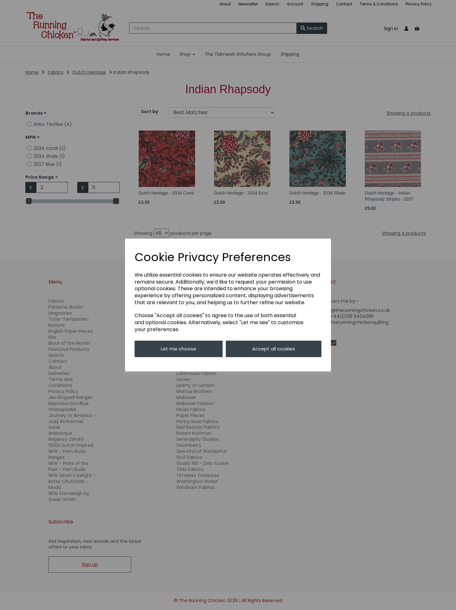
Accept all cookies (273, 348)
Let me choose (178, 348)
